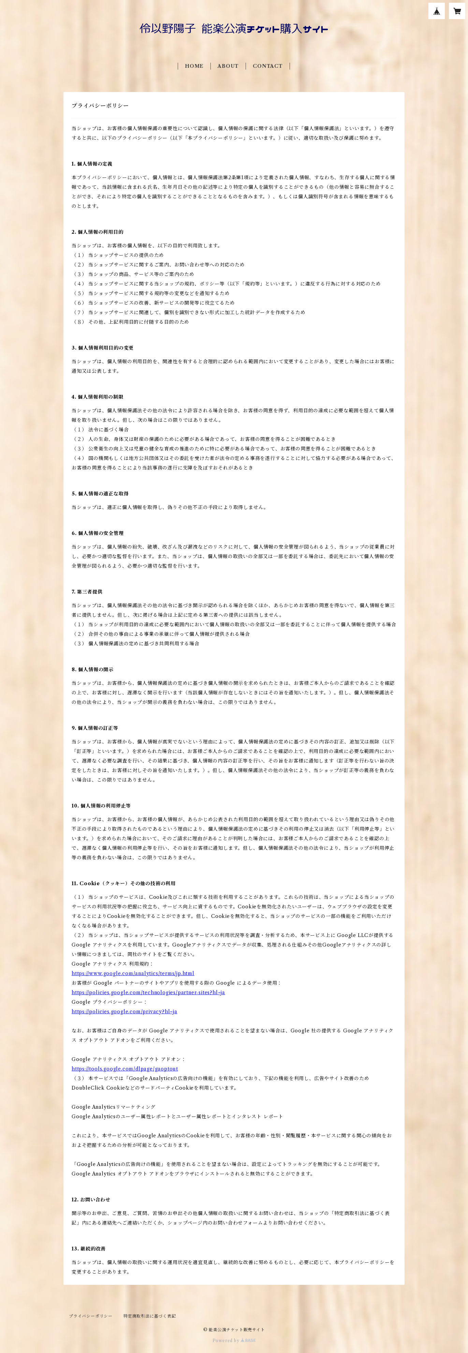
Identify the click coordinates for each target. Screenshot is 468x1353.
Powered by (234, 1340)
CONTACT (268, 66)
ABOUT (228, 66)
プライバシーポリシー (91, 1316)
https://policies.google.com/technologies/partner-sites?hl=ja (148, 992)
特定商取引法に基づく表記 (149, 1316)
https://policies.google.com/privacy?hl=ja (124, 1012)
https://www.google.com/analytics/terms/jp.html (133, 973)
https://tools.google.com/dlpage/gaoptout (125, 1069)
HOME (194, 66)
